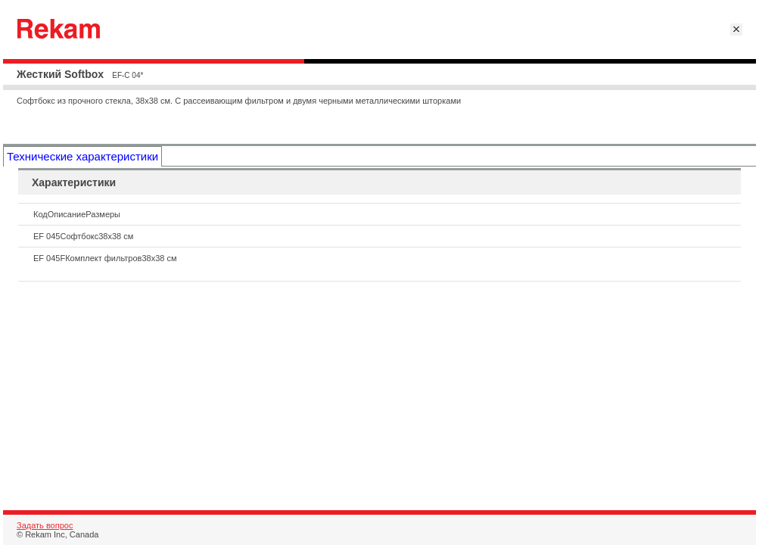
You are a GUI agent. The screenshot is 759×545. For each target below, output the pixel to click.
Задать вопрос (45, 525)
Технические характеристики (82, 156)
